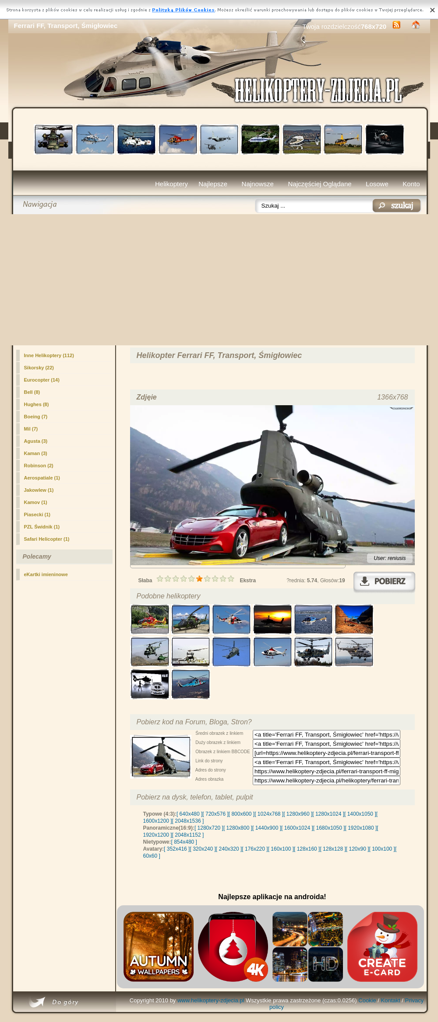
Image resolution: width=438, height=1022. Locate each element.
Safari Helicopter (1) (47, 539)
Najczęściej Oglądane (319, 184)
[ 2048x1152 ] (188, 835)
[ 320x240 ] (202, 849)
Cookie (367, 1000)
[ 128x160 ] (307, 849)
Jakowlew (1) (39, 490)
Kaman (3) (35, 453)
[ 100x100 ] (382, 849)
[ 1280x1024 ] (328, 814)
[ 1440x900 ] (266, 828)
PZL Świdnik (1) (42, 526)
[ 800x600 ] (241, 814)
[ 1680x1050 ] (329, 828)
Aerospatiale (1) (42, 477)
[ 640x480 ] (189, 814)
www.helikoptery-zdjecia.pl (210, 1000)
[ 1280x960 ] (297, 814)
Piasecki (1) (37, 514)
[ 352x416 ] (177, 849)
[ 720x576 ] (215, 814)
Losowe (377, 184)
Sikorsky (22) (39, 367)
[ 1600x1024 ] (297, 828)
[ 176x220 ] (255, 849)
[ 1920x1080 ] (361, 828)
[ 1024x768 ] (268, 814)
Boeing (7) (36, 416)
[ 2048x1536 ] (188, 821)
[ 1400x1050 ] (360, 814)
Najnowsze (258, 184)
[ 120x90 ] (357, 849)
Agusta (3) (36, 441)
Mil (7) (31, 428)
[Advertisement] (219, 280)
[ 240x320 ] (229, 849)
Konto (411, 184)
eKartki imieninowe (46, 574)
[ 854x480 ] (184, 842)
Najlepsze (212, 184)
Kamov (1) (35, 502)
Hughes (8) (36, 404)
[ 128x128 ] (333, 849)
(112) (49, 355)
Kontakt (390, 1000)
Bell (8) (32, 392)
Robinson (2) (38, 465)
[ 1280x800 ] (237, 828)
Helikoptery (171, 184)
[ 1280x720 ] (208, 828)
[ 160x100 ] (281, 849)
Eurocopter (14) (42, 379)
